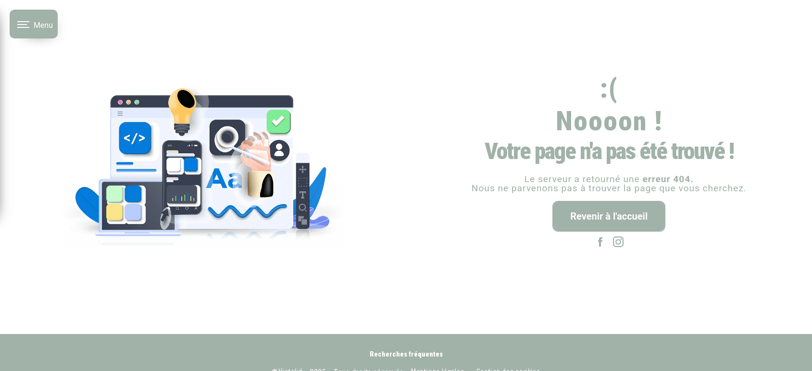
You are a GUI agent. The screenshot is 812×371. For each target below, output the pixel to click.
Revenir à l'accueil (609, 216)
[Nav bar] (34, 24)
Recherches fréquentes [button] (406, 354)
